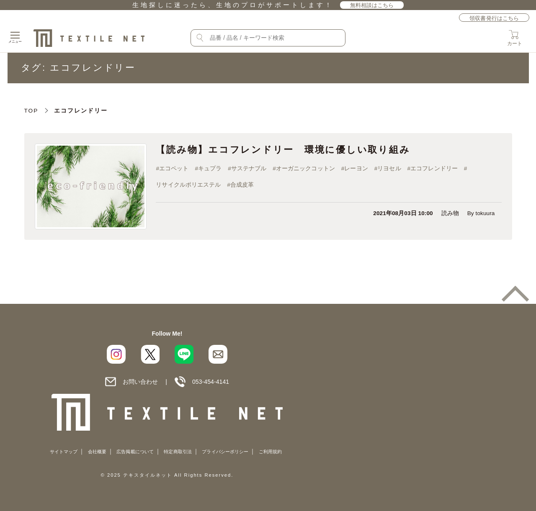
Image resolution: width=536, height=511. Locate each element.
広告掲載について (135, 451)
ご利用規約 (270, 451)
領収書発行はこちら (494, 18)
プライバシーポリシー (225, 451)
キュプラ (210, 168)
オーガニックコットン (305, 168)
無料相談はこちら (372, 5)
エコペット (173, 168)
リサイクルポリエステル (188, 185)
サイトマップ (63, 451)
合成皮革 (242, 185)
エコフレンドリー (434, 168)
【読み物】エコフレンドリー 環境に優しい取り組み (283, 149)
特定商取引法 (177, 451)
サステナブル (248, 168)
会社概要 (97, 451)
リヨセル (389, 168)
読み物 (450, 213)
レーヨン (356, 168)
